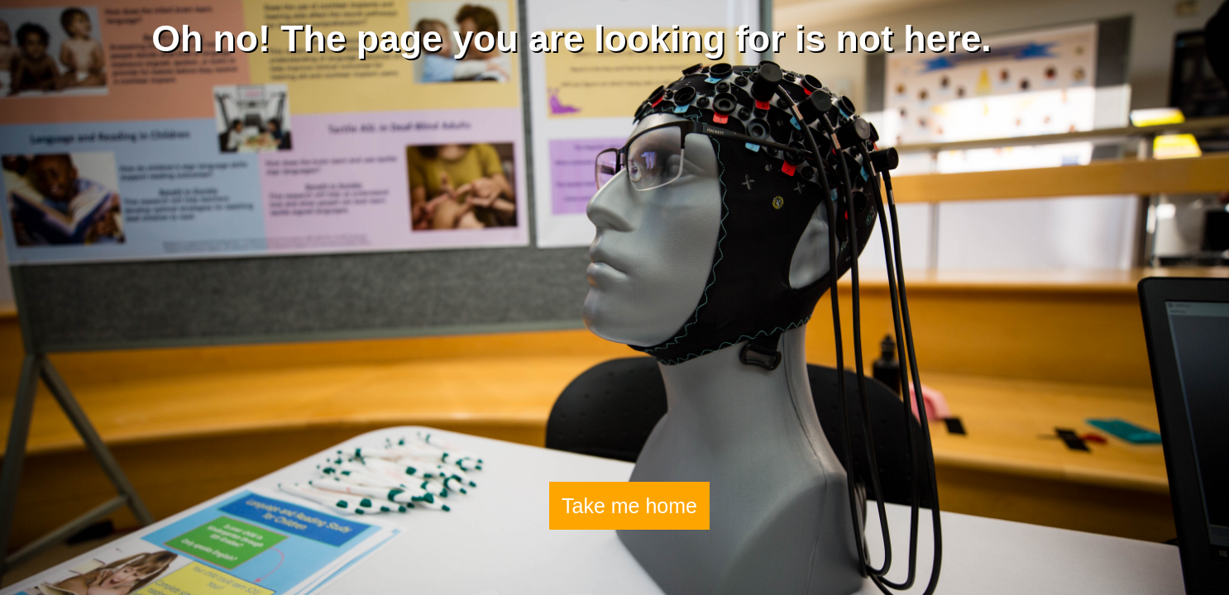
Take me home (629, 505)
